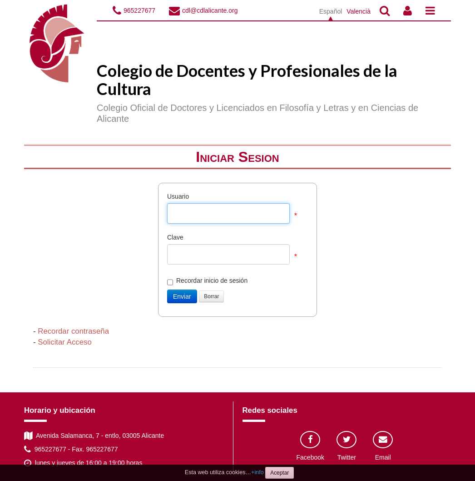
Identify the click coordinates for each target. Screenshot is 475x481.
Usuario (178, 196)
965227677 (139, 10)
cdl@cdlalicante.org (210, 10)
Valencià (358, 11)
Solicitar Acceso (64, 342)
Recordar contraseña (73, 331)
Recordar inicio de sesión (207, 281)
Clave (175, 237)
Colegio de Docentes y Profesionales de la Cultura (247, 79)
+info (257, 472)
